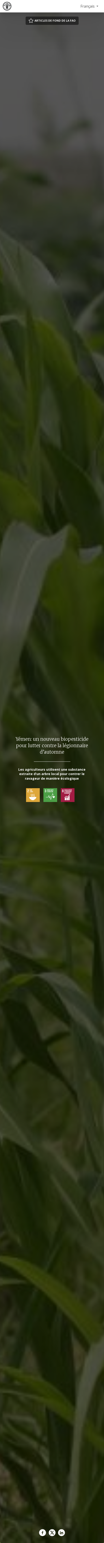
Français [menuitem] (88, 6)
